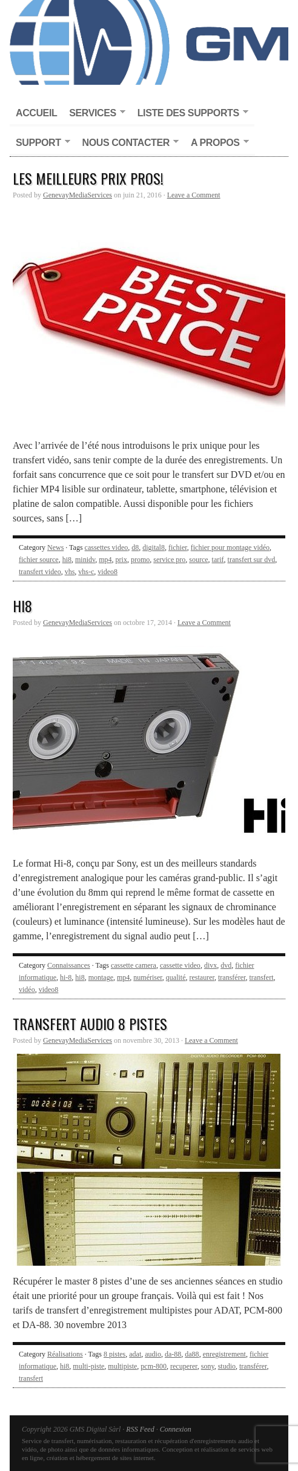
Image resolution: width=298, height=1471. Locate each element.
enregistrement (224, 1354)
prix (121, 559)
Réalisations (65, 1354)
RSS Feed (140, 1429)
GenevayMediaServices (77, 195)
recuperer (183, 1366)
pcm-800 (154, 1366)
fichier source (39, 559)
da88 (192, 1354)
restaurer (202, 977)
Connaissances (68, 965)
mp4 (105, 559)
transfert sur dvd (252, 559)
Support (40, 143)
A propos (217, 143)
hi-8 (65, 977)
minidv (85, 559)
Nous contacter (127, 143)
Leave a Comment (193, 195)
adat (135, 1354)
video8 (108, 571)
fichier (177, 547)
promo (140, 559)
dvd (225, 965)
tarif (218, 559)
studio (227, 1366)
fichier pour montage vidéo (230, 547)
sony (207, 1366)
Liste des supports (189, 113)
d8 (135, 547)
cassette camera (133, 965)
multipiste (122, 1366)
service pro (169, 559)
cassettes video (106, 547)
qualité (176, 977)
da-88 (173, 1354)
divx (210, 965)
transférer (232, 977)
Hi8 (22, 605)
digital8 (153, 547)
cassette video (180, 965)
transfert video (40, 571)
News (55, 547)
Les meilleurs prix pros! (88, 178)
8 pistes (114, 1354)
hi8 (66, 559)
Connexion (175, 1429)
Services (94, 113)
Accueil (36, 113)
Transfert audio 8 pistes (90, 1023)
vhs (70, 571)
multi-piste (88, 1366)
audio (153, 1354)
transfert (262, 977)
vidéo (27, 989)
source (198, 559)
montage (100, 977)
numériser (147, 977)
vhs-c (86, 571)
